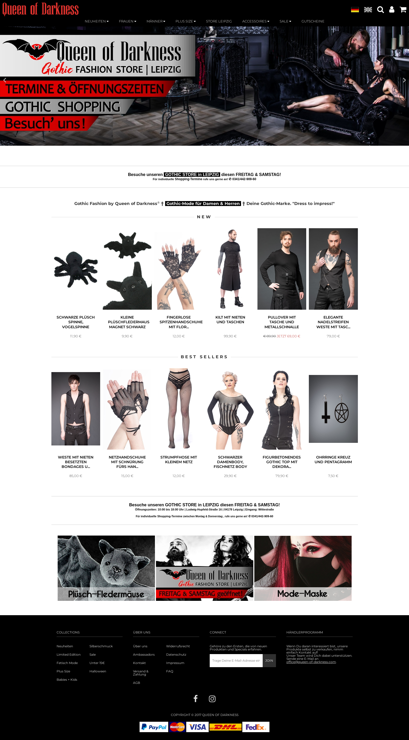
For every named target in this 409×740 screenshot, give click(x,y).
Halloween (97, 671)
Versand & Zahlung (140, 673)
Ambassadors (144, 654)
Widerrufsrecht (178, 646)
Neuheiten (65, 646)
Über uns (140, 646)
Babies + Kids (67, 679)
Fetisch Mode (67, 663)
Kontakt (139, 663)
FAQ (169, 671)
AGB (136, 682)
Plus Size (63, 671)
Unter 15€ (97, 663)
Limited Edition (69, 654)
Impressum (175, 663)
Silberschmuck (101, 646)
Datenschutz (176, 654)
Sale (92, 654)
